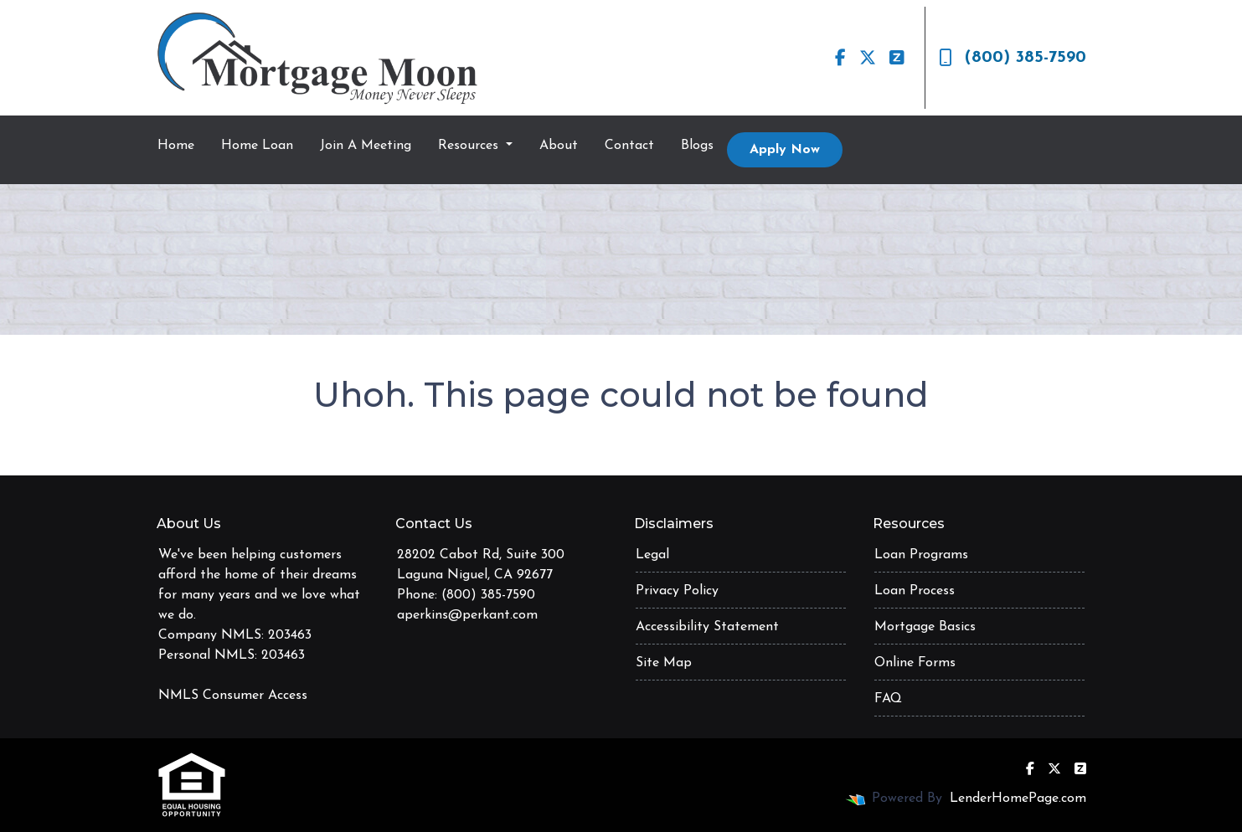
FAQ (888, 699)
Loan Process (914, 591)
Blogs (697, 145)
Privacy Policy (677, 591)
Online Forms (915, 663)
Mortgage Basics (925, 627)
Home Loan (257, 145)
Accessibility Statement (707, 627)
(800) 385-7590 (1012, 57)
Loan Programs (921, 555)
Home (175, 145)
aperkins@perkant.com (467, 615)
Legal (652, 555)
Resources (470, 145)
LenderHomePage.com (1018, 798)
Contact (629, 145)
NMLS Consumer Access (232, 695)
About (558, 145)
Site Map (664, 663)
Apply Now (785, 150)
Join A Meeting (365, 145)
